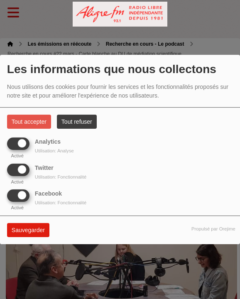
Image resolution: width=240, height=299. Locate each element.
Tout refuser (76, 121)
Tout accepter (29, 121)
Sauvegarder (28, 230)
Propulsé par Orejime (213, 228)
